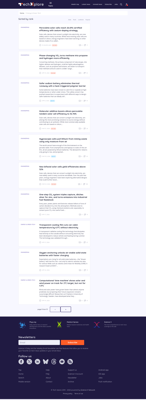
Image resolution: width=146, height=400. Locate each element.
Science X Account (75, 374)
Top (20, 370)
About (48, 378)
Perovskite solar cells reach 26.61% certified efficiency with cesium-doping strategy (61, 29)
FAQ (47, 374)
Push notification (105, 382)
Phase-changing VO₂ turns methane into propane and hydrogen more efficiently (59, 56)
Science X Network (88, 391)
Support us (72, 370)
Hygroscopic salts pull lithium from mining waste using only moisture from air (60, 140)
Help (48, 370)
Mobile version (24, 382)
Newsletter (72, 378)
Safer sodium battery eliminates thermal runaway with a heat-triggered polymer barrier (63, 84)
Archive (71, 382)
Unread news (93, 4)
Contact (49, 382)
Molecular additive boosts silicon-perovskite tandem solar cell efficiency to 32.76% (61, 112)
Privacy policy (67, 394)
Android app (103, 370)
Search (21, 378)
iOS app (101, 374)
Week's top (69, 4)
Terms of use (79, 394)
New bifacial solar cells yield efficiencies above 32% (63, 167)
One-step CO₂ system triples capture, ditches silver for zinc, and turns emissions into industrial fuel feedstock (62, 197)
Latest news (80, 4)
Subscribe (104, 4)
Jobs (112, 4)
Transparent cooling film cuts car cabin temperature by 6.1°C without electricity (59, 226)
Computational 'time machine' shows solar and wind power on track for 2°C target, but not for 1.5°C (63, 283)
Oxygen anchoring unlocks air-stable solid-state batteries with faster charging (61, 253)
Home (22, 13)
